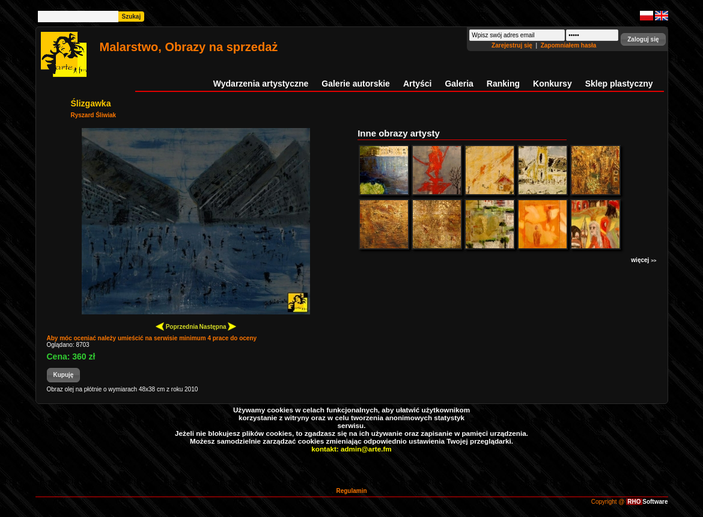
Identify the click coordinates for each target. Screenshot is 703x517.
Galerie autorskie (355, 83)
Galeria (459, 83)
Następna (218, 326)
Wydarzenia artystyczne (260, 83)
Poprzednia (177, 326)
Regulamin (351, 491)
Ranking (503, 83)
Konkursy (552, 83)
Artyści (417, 83)
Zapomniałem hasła (569, 45)
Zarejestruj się (512, 45)
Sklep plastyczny (619, 83)
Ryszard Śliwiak (94, 115)
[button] (643, 39)
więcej (643, 260)
